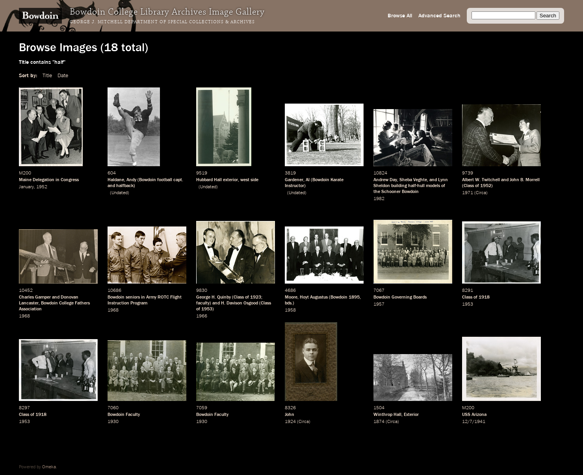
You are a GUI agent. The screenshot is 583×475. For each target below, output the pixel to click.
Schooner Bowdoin (400, 191)
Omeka (49, 467)
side (254, 180)
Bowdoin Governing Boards (400, 297)
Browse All (400, 16)
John (289, 414)
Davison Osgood (242, 303)
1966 (201, 316)
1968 (24, 316)
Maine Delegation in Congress (49, 180)
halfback (125, 186)
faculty (203, 303)
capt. (178, 180)
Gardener (294, 180)
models (433, 186)
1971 (467, 193)
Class (469, 186)
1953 (206, 309)
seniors (133, 297)
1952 (41, 187)
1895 (354, 297)
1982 (378, 199)
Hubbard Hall (209, 180)
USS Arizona (474, 414)
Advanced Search (439, 16)
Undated (119, 193)
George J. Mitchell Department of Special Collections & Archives (162, 22)
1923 (255, 297)
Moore (291, 297)
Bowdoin (147, 180)
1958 (290, 310)
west (244, 180)
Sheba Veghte (413, 180)
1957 (378, 304)
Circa (481, 193)
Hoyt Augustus (314, 297)
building (399, 186)
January (26, 187)
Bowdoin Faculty (124, 414)
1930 (113, 421)
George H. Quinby (213, 297)
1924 (290, 421)
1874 (378, 421)
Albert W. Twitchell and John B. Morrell (501, 180)
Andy (131, 180)
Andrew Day (385, 180)
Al (308, 180)
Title (47, 75)
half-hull (416, 186)
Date (63, 75)
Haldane (116, 180)
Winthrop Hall (387, 414)
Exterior (411, 414)
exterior (230, 180)
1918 (484, 297)
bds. (289, 303)
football (164, 180)
